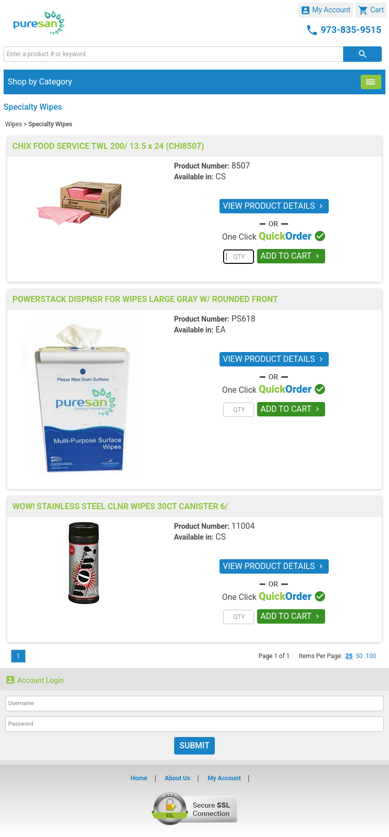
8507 (240, 166)
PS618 (243, 319)
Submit (194, 745)
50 (359, 656)
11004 (243, 526)
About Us (177, 778)
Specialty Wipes (50, 124)
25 (348, 656)
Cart (371, 10)
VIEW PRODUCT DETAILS (274, 206)
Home (139, 778)
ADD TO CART (291, 256)
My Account (325, 10)
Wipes (13, 124)
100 (371, 656)
